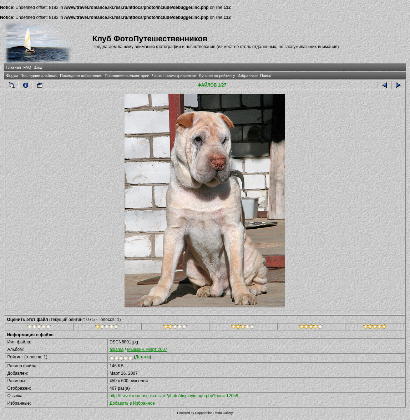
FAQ (27, 67)
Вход (38, 67)
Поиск (265, 75)
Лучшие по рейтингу (217, 75)
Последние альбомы (38, 75)
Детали (142, 356)
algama (116, 349)
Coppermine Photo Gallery (214, 413)
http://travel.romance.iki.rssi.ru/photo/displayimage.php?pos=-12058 (174, 395)
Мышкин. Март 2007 (147, 349)
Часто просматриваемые (174, 75)
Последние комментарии (127, 75)
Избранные (247, 75)
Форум (12, 75)
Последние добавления (81, 75)
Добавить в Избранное (132, 403)
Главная (13, 67)
